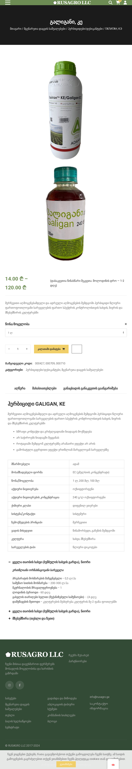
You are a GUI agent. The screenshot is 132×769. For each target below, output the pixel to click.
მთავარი (15, 28)
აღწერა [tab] (19, 388)
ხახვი (76, 539)
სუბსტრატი (12, 727)
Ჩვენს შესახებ (79, 655)
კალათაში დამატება (49, 349)
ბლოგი (52, 721)
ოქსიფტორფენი (83, 489)
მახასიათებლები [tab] (44, 388)
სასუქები (10, 698)
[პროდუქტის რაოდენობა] (18, 349)
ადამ (76, 464)
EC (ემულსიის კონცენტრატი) (91, 472)
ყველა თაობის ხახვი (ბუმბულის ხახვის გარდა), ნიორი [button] (49, 562)
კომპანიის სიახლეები (61, 715)
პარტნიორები (78, 661)
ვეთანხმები (66, 764)
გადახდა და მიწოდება (62, 698)
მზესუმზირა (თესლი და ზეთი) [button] (31, 618)
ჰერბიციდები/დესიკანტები (85, 28)
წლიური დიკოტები (85, 547)
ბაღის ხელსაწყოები (18, 721)
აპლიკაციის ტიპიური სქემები (60, 707)
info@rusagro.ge (99, 697)
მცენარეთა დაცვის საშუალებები (44, 28)
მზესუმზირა (88, 539)
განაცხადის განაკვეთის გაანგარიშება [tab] (90, 388)
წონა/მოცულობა (17, 324)
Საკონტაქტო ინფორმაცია (99, 706)
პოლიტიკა (82, 759)
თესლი (9, 715)
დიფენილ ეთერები (85, 505)
